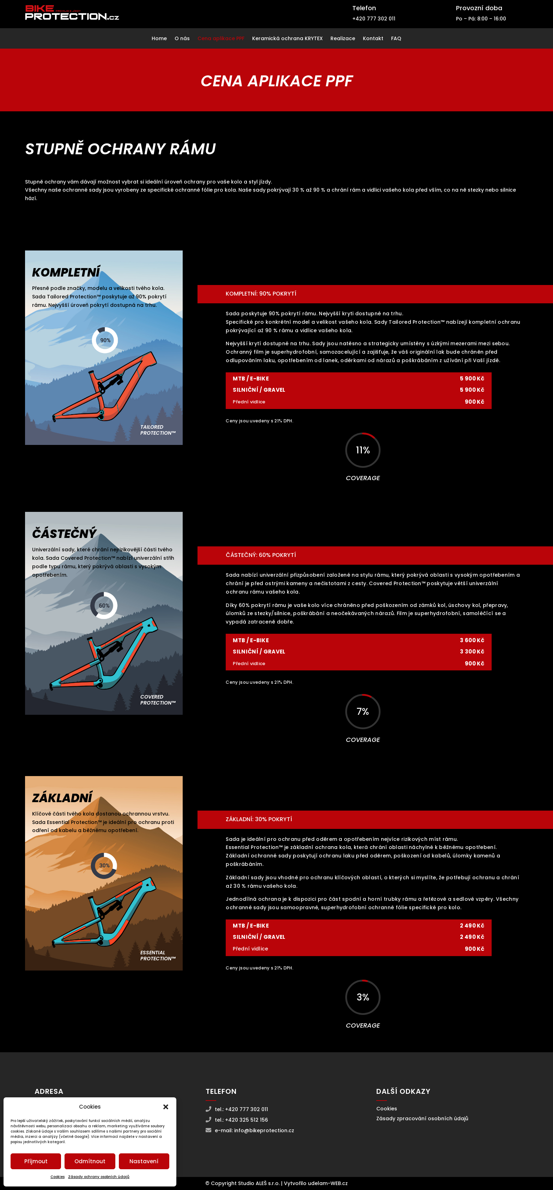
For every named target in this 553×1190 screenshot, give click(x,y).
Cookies (57, 1176)
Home (159, 39)
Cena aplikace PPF (221, 39)
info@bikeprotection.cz (264, 1130)
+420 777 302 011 (373, 18)
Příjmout (36, 1161)
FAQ (396, 39)
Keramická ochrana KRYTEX (287, 39)
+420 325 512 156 (246, 1119)
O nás (182, 39)
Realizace (342, 39)
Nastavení (143, 1161)
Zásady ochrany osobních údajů (98, 1176)
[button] (165, 1106)
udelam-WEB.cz (328, 1183)
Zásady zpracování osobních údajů (422, 1118)
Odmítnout (89, 1161)
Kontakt (373, 39)
